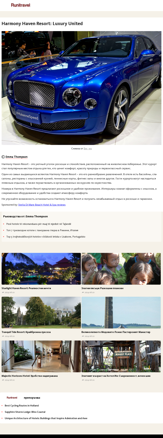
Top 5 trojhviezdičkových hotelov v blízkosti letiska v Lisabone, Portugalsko (45, 236)
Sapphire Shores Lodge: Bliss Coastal (25, 411)
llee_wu (88, 148)
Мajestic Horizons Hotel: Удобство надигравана (30, 375)
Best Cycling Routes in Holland (22, 405)
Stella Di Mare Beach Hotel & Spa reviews (42, 204)
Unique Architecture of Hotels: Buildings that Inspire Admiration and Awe (46, 418)
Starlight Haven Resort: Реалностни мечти (26, 288)
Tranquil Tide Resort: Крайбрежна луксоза (26, 332)
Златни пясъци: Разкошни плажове (103, 288)
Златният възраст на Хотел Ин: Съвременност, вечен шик (116, 375)
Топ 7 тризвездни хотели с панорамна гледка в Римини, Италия (42, 230)
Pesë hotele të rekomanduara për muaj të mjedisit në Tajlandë (38, 223)
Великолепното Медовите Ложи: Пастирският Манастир (116, 332)
